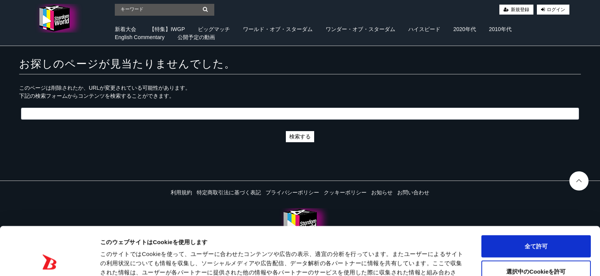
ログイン (556, 9)
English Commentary (140, 37)
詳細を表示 (369, 261)
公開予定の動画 (196, 37)
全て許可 (536, 200)
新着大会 (125, 29)
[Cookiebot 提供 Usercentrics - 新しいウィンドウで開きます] (49, 261)
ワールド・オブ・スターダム (278, 29)
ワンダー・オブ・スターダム (360, 29)
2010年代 (500, 29)
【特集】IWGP (167, 29)
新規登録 (520, 9)
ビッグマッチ (214, 29)
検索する (300, 136)
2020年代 (464, 29)
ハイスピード (424, 29)
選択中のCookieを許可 (536, 226)
